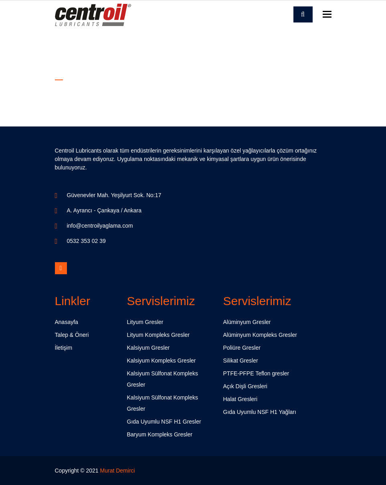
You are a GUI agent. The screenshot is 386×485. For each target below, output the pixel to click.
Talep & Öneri (72, 335)
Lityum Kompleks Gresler (158, 335)
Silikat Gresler (240, 360)
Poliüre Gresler (242, 347)
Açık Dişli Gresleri (245, 386)
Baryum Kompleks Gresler (159, 434)
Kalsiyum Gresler (148, 347)
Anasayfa (66, 322)
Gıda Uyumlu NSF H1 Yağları (259, 412)
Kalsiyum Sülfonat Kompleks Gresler (162, 379)
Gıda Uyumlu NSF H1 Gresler (164, 421)
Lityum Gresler (145, 322)
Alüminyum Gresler (247, 322)
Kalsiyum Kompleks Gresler (161, 360)
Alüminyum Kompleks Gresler (260, 335)
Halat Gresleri (240, 399)
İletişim (64, 347)
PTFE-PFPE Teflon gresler (256, 373)
